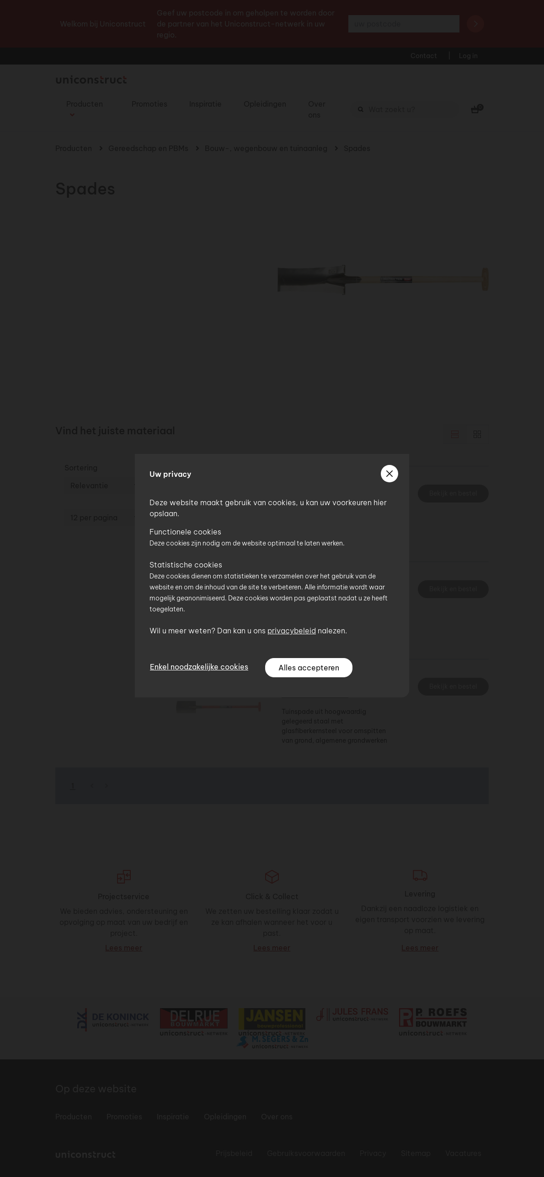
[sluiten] (389, 473)
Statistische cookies (185, 564)
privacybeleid (291, 630)
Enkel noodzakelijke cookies (199, 666)
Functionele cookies (185, 531)
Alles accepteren (308, 667)
